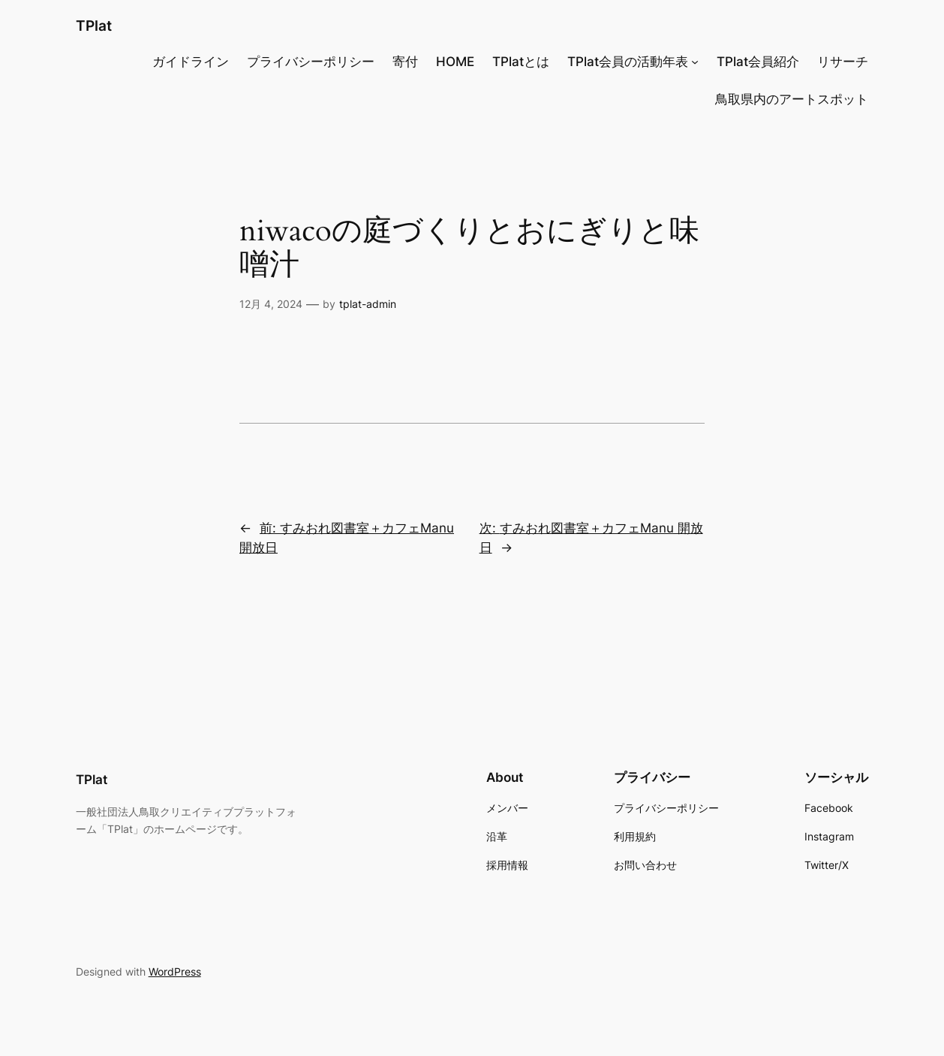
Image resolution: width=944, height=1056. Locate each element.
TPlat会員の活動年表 (627, 61)
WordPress (175, 971)
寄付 (405, 61)
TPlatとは (520, 61)
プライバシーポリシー (310, 61)
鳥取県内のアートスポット (791, 99)
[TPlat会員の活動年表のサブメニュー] (695, 61)
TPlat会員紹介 (758, 61)
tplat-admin (367, 303)
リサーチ (842, 61)
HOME (455, 61)
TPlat (94, 26)
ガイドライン (190, 61)
